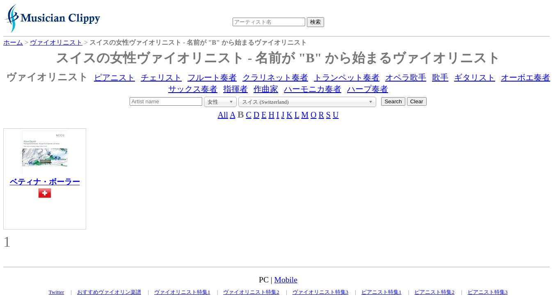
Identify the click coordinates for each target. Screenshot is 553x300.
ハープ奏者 (367, 88)
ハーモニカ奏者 (312, 88)
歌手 (440, 77)
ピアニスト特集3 (488, 292)
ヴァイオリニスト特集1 (182, 292)
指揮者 (235, 88)
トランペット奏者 (346, 77)
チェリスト (161, 77)
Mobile (285, 279)
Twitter (56, 292)
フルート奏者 (212, 77)
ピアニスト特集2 (434, 292)
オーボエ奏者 (525, 77)
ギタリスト (474, 77)
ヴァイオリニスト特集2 (251, 292)
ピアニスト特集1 (381, 292)
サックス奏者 (192, 88)
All (223, 114)
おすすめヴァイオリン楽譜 (109, 292)
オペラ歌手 (405, 77)
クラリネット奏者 (275, 77)
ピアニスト (114, 77)
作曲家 (266, 88)
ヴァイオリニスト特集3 (320, 292)
